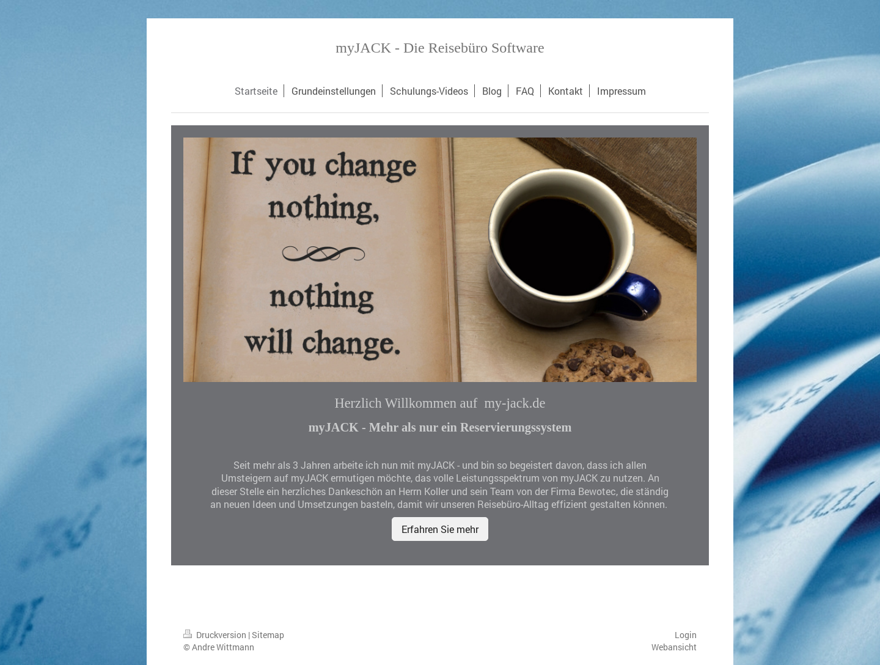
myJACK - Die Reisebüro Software (440, 48)
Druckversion (215, 635)
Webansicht (674, 647)
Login (686, 635)
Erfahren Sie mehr (440, 529)
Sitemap (268, 635)
